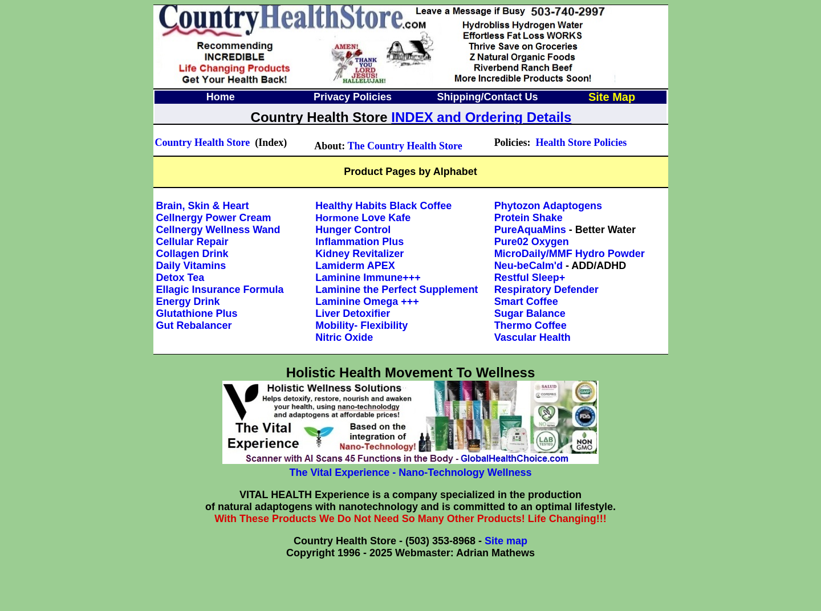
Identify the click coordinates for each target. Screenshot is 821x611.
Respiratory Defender (546, 289)
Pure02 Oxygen (531, 241)
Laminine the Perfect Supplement (396, 289)
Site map (506, 541)
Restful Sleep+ (530, 277)
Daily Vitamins (191, 265)
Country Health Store (202, 142)
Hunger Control (353, 229)
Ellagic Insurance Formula (220, 289)
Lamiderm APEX (355, 265)
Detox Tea (180, 277)
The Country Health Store (405, 146)
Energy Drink (188, 301)
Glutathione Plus (197, 313)
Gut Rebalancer (194, 325)
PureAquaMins (530, 229)
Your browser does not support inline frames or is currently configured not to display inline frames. (409, 106)
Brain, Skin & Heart (202, 205)
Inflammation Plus (359, 241)
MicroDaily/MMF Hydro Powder (569, 253)
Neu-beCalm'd (528, 265)
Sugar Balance (530, 313)
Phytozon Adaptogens (548, 205)
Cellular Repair (192, 241)
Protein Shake (528, 217)
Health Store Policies (581, 142)
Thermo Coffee (530, 325)
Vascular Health (532, 337)
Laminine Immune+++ (368, 277)
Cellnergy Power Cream (213, 217)
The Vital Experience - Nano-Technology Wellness (410, 472)
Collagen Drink (192, 253)
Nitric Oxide (344, 337)
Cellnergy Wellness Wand (218, 229)
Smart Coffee (526, 301)
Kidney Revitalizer (359, 253)
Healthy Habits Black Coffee (383, 205)
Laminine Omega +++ (367, 301)
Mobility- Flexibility (361, 325)
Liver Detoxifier (352, 313)
